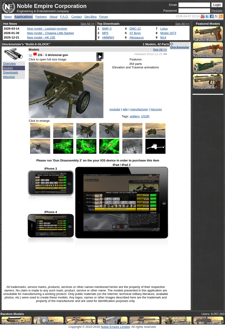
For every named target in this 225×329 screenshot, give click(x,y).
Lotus (164, 28)
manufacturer (139, 109)
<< (30, 55)
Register (216, 10)
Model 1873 (168, 33)
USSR (145, 116)
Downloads (10, 72)
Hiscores (9, 77)
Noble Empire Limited (115, 327)
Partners (41, 16)
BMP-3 (107, 28)
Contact (76, 16)
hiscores (156, 109)
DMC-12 (135, 28)
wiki (125, 109)
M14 (163, 37)
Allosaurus (137, 37)
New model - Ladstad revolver (47, 28)
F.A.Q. (64, 16)
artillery (134, 116)
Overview (9, 63)
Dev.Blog (90, 16)
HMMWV (108, 37)
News (8, 16)
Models (8, 68)
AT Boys (135, 33)
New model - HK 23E (41, 37)
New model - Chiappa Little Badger (50, 33)
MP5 (105, 33)
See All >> (87, 23)
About (53, 16)
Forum (103, 16)
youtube (114, 109)
